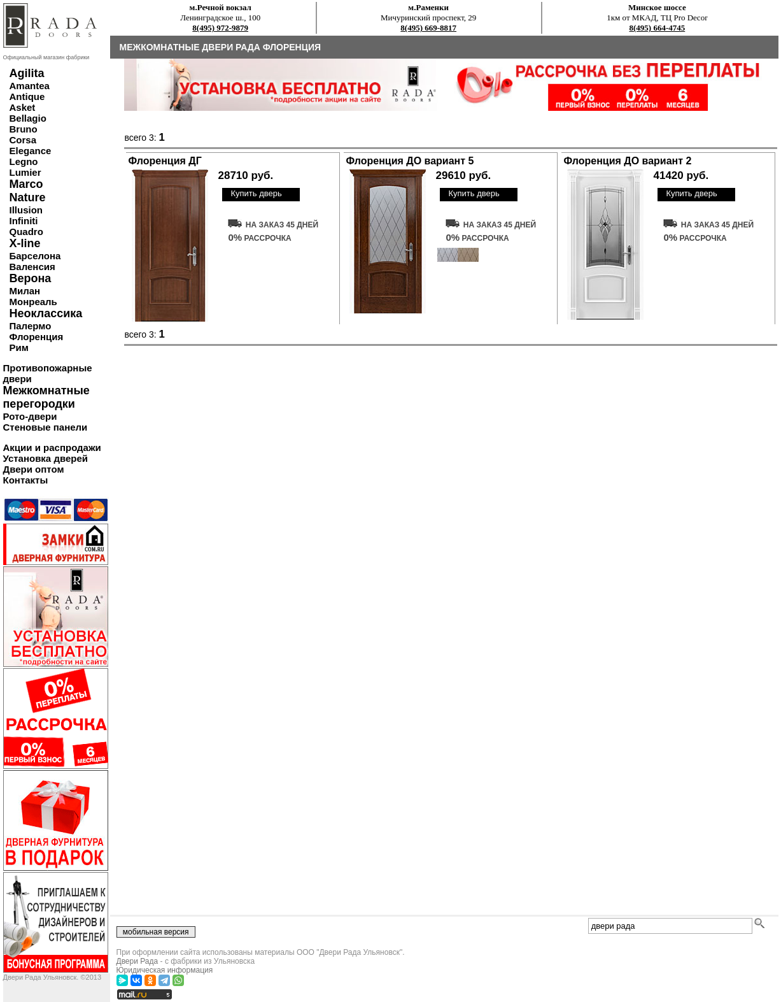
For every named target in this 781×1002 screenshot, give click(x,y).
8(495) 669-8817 (428, 27)
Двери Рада (137, 961)
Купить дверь (255, 193)
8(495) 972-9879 (220, 27)
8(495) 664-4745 (658, 27)
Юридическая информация (164, 970)
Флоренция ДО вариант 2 (628, 160)
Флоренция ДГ (165, 160)
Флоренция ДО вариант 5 (410, 160)
